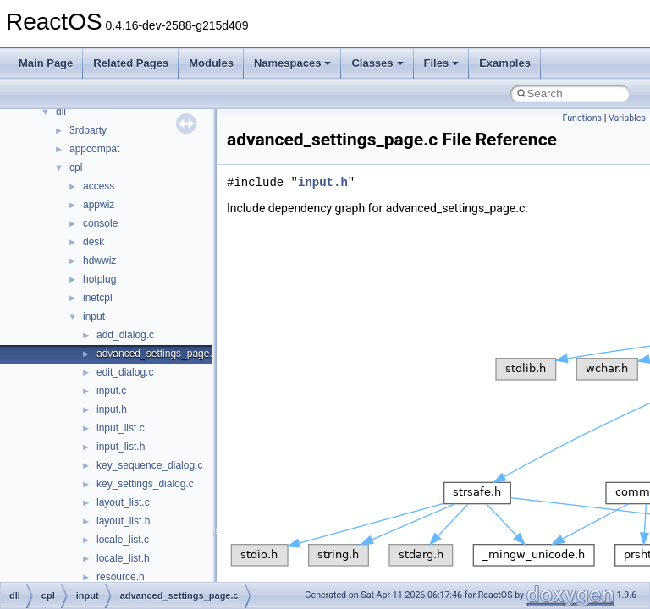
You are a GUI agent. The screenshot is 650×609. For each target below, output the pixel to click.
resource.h (120, 577)
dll (61, 112)
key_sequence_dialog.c (149, 465)
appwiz (98, 205)
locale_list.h (123, 558)
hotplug (99, 279)
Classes (377, 63)
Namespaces (293, 63)
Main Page (46, 63)
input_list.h (120, 447)
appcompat (94, 149)
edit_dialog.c (124, 372)
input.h (111, 409)
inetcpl (98, 298)
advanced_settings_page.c (157, 353)
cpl (75, 167)
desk (93, 242)
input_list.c (120, 428)
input (94, 316)
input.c (111, 391)
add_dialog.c (125, 335)
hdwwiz (99, 260)
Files (442, 63)
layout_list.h (123, 521)
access (98, 186)
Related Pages (130, 63)
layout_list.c (123, 502)
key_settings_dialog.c (145, 484)
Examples (505, 63)
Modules (211, 63)
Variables (627, 117)
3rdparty (88, 130)
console (100, 223)
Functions (582, 117)
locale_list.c (122, 540)
